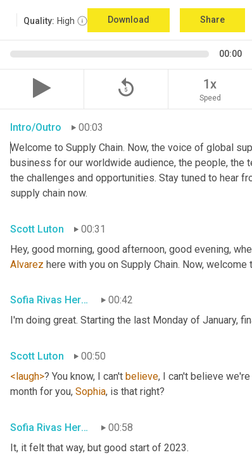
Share (212, 20)
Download (128, 20)
